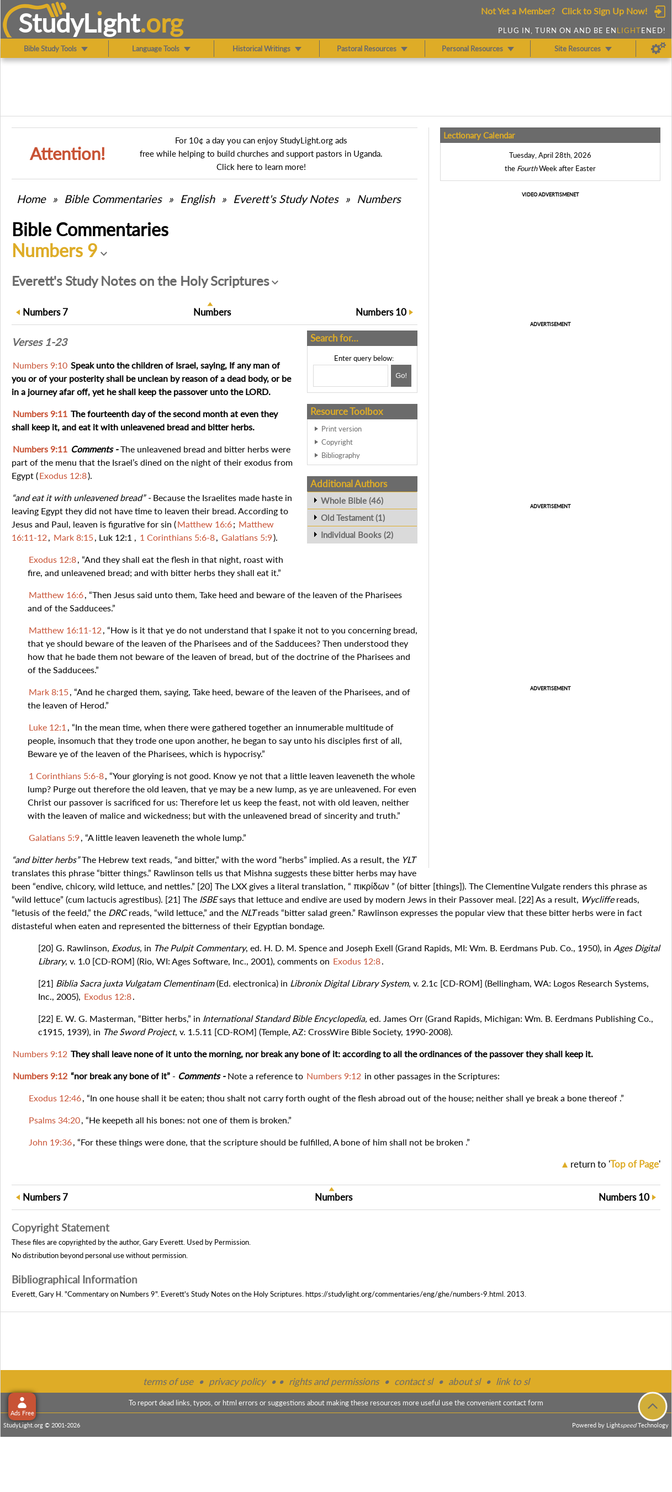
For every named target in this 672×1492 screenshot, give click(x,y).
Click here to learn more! (261, 167)
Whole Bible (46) (352, 500)
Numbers (379, 198)
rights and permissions (334, 1381)
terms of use (168, 1381)
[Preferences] (658, 48)
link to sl (513, 1381)
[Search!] (401, 376)
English (197, 198)
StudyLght (79, 22)
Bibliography (340, 455)
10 (381, 312)
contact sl (413, 1381)
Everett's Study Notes (285, 198)
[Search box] (350, 376)
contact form (523, 1402)
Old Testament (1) (353, 518)
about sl (464, 1381)
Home (31, 198)
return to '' (615, 1164)
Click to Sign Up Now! (604, 11)
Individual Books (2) (357, 535)
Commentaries (113, 198)
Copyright (337, 442)
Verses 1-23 (39, 342)
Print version (341, 428)
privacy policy (237, 1381)
